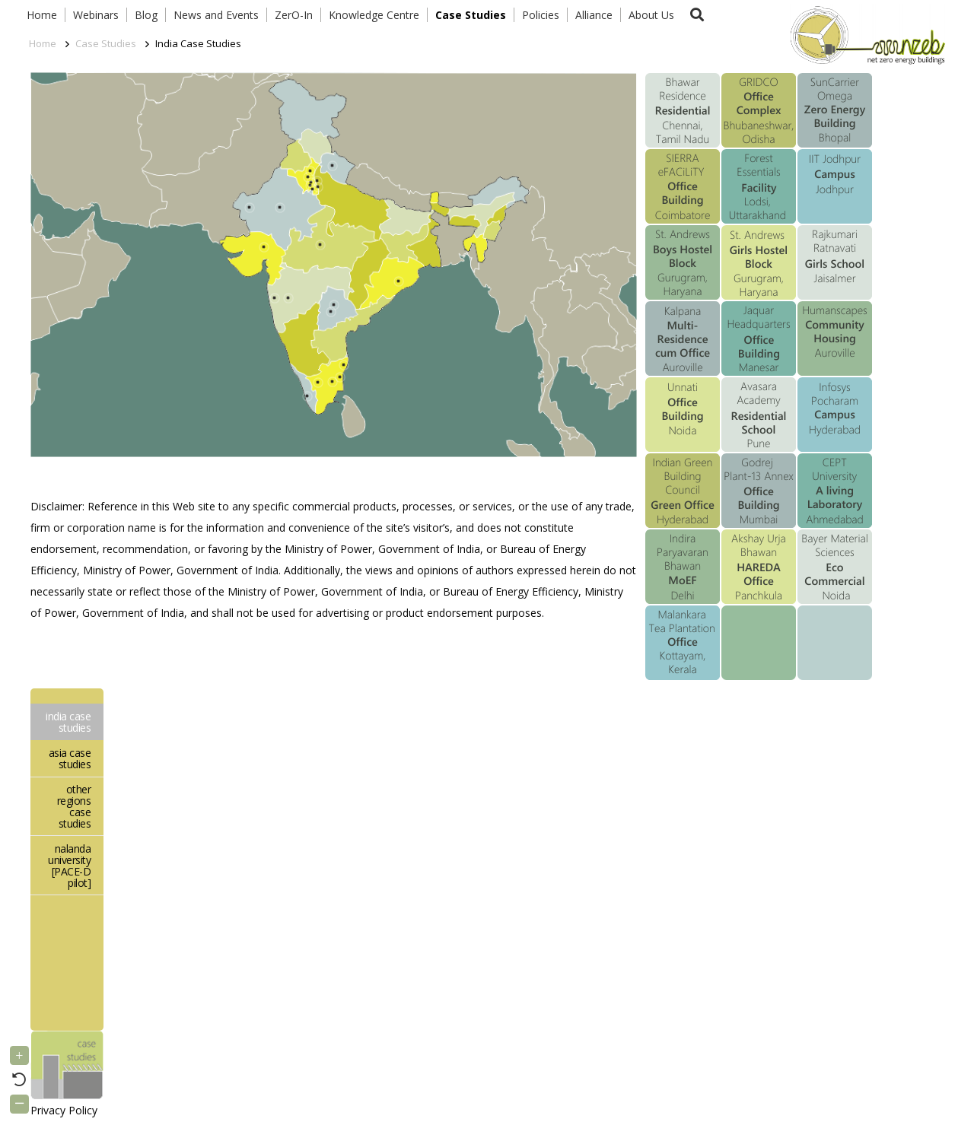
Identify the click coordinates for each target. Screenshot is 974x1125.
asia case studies (70, 758)
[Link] (864, 34)
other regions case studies (74, 806)
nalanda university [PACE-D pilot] (69, 865)
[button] (697, 15)
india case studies (68, 722)
